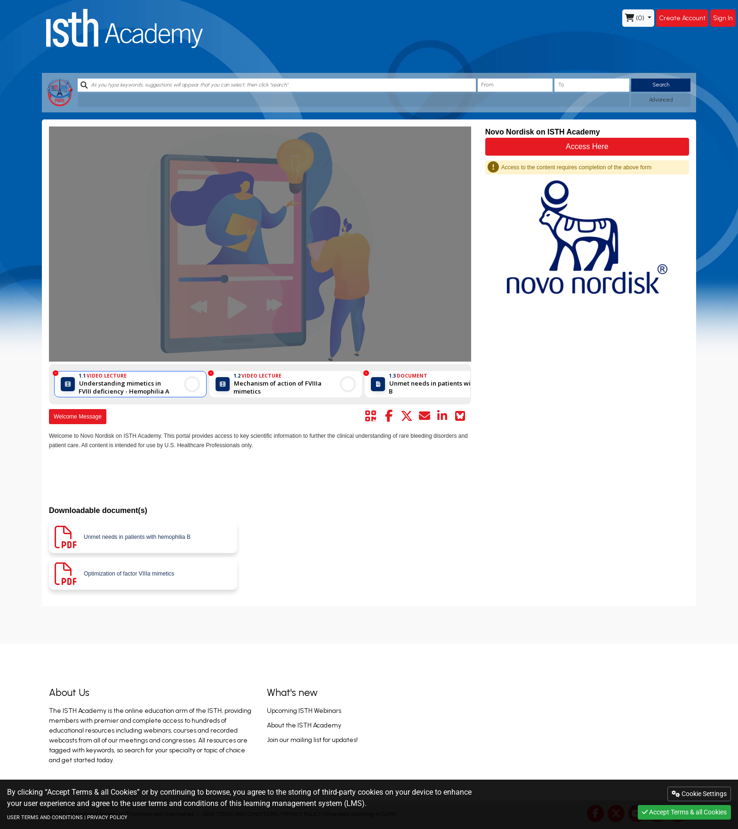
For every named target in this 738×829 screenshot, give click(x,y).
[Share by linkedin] (442, 416)
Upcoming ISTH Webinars (304, 711)
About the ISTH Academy (304, 725)
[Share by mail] (424, 416)
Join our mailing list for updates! (312, 740)
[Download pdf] (143, 537)
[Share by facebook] (389, 416)
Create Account (682, 18)
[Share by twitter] (407, 416)
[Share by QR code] (371, 416)
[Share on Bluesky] (460, 416)
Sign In (723, 18)
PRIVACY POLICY (107, 817)
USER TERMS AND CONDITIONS (45, 817)
